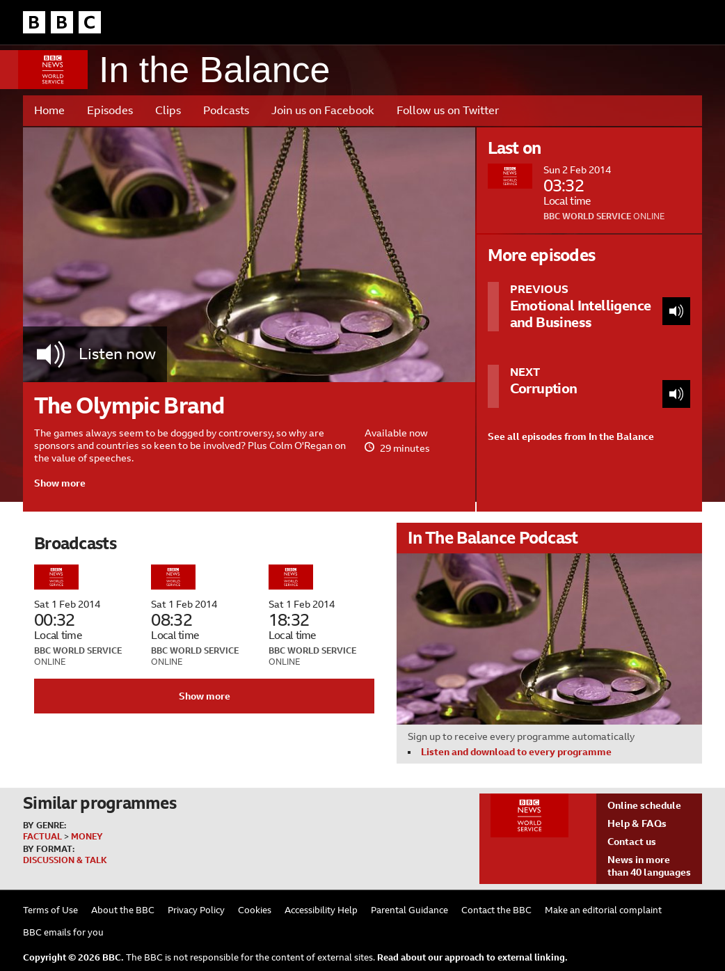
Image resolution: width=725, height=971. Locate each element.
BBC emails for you (63, 932)
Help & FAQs (637, 823)
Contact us (631, 841)
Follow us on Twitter (448, 110)
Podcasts (226, 110)
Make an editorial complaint (603, 910)
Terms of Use (50, 910)
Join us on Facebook (322, 110)
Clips (168, 110)
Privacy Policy (196, 910)
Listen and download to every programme (516, 751)
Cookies (254, 910)
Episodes (110, 110)
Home (49, 110)
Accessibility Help (321, 910)
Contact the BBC (496, 910)
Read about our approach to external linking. (472, 957)
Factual (42, 837)
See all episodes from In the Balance (571, 436)
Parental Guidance (409, 910)
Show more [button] (60, 483)
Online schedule (644, 805)
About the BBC (122, 910)
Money (87, 837)
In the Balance (214, 70)
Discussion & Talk (65, 860)
